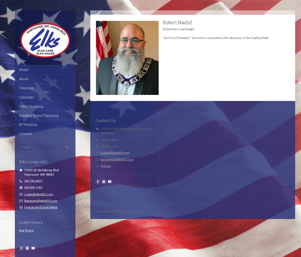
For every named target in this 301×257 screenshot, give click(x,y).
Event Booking (31, 106)
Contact (25, 133)
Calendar (26, 97)
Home (24, 69)
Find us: (106, 166)
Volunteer (27, 88)
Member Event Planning (38, 115)
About (24, 79)
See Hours (26, 230)
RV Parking (28, 124)
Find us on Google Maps (40, 207)
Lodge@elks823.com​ (38, 194)
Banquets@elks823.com (40, 201)
